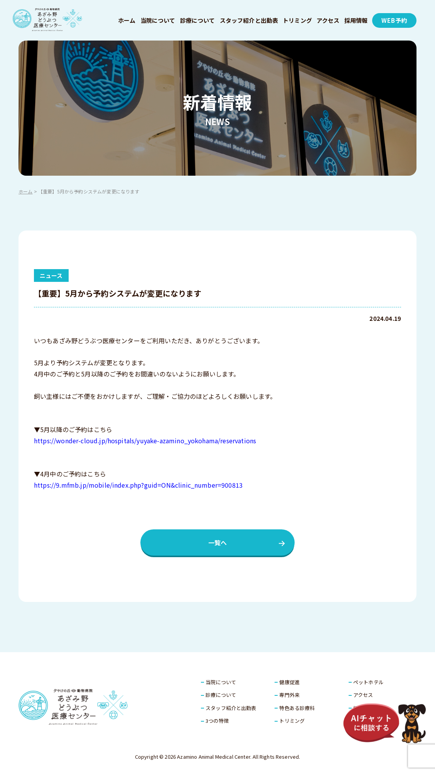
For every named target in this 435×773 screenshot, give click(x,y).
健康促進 (289, 682)
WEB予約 (394, 20)
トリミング (297, 20)
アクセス (328, 20)
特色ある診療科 (297, 708)
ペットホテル (368, 682)
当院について (157, 20)
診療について (197, 20)
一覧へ (217, 542)
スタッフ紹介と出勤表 (249, 20)
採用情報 (356, 20)
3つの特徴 (217, 720)
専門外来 (289, 694)
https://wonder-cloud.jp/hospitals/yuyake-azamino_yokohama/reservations (145, 440)
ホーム (126, 20)
